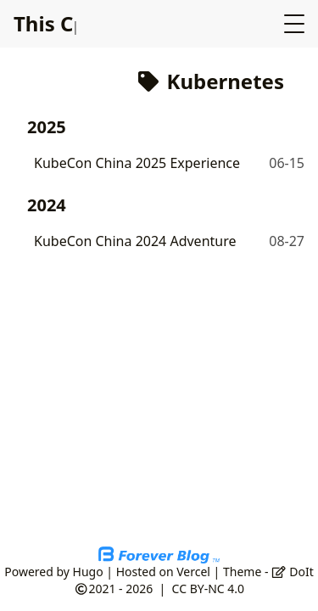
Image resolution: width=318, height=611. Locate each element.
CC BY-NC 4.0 (208, 588)
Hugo (88, 571)
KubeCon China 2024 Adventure (135, 241)
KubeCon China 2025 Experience (137, 163)
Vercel (193, 571)
